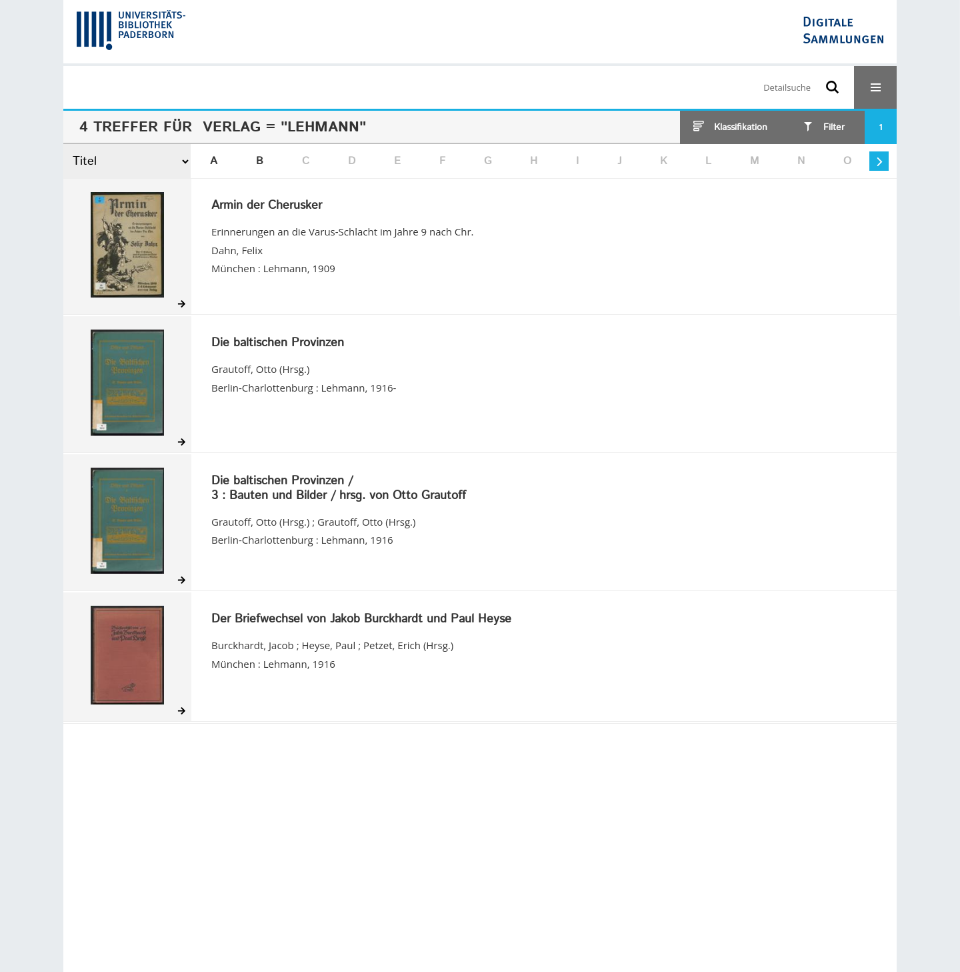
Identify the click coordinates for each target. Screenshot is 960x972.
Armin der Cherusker (266, 206)
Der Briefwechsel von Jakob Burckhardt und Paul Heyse (361, 619)
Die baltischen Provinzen (277, 343)
